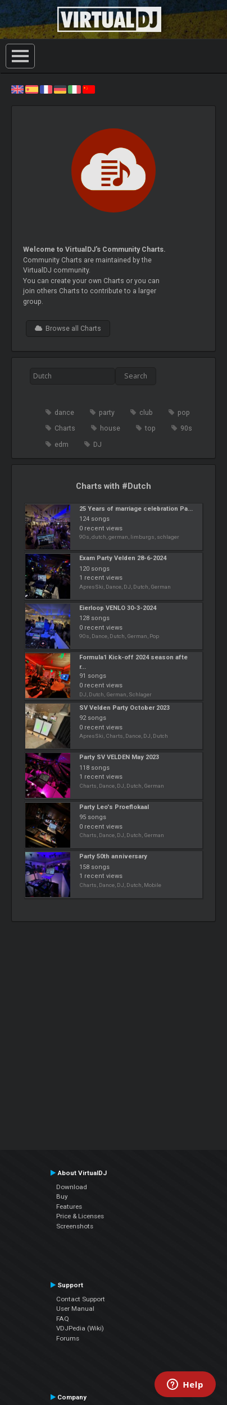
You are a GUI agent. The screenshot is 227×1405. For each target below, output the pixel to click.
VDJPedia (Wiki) (80, 1328)
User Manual (75, 1308)
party (107, 413)
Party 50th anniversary (113, 856)
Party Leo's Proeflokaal (114, 807)
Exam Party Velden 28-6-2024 (122, 558)
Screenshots (74, 1226)
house (110, 428)
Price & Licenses (80, 1216)
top (150, 428)
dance (64, 413)
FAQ (62, 1319)
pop (184, 413)
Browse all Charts (68, 328)
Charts (65, 428)
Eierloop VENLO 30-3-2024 (117, 608)
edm (62, 445)
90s (186, 428)
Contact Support (80, 1299)
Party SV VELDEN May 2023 (119, 757)
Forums (67, 1338)
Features (69, 1206)
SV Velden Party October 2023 (124, 707)
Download (71, 1187)
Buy (62, 1196)
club (146, 413)
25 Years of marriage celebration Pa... (136, 508)
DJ (97, 445)
